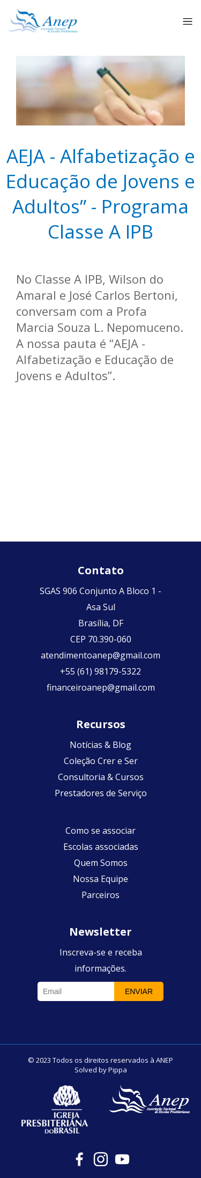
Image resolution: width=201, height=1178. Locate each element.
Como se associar (100, 830)
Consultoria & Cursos (101, 777)
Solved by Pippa (101, 1070)
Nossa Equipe (100, 879)
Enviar (139, 991)
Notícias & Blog (100, 745)
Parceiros (100, 895)
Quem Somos (101, 863)
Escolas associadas (100, 847)
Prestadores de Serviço (101, 793)
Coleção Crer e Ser (101, 761)
